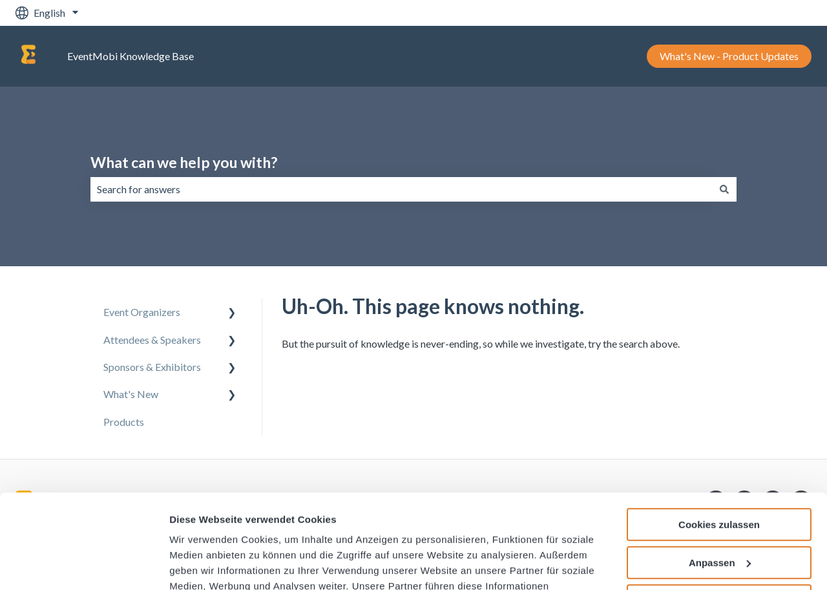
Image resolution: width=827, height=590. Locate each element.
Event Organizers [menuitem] (141, 312)
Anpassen (720, 474)
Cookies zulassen (719, 436)
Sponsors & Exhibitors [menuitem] (152, 367)
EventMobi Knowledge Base (130, 56)
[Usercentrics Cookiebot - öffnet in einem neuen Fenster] (83, 564)
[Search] (724, 189)
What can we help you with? (183, 162)
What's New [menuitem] (130, 394)
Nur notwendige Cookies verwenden (719, 518)
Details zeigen (202, 565)
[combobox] (401, 189)
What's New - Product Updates (729, 56)
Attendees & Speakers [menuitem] (152, 339)
